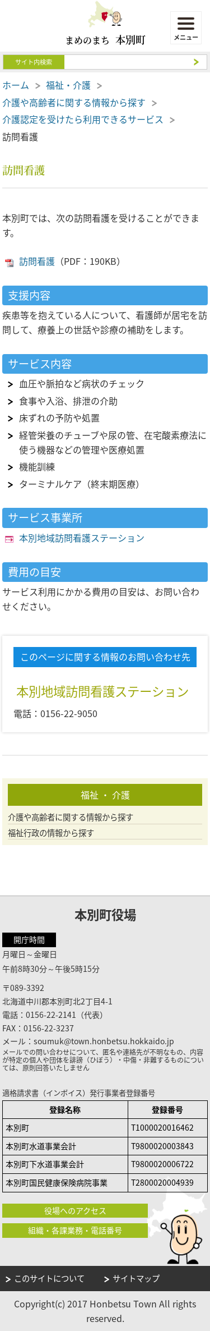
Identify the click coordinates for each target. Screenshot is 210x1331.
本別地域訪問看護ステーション (81, 537)
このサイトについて (49, 1278)
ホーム (15, 84)
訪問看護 (37, 261)
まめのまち (105, 39)
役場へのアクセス (75, 1210)
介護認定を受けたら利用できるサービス (83, 119)
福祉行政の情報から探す (51, 833)
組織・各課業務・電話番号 (75, 1230)
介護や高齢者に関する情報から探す (74, 102)
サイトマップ (136, 1278)
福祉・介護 (68, 84)
